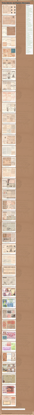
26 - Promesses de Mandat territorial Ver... (8, 264)
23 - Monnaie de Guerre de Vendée (29, 33)
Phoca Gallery (23, 407)
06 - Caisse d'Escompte (29, 11)
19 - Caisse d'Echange (6, 188)
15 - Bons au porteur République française (29, 24)
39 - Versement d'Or (5, 405)
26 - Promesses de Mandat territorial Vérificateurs (28, 37)
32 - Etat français (28, 44)
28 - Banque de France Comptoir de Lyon (29, 40)
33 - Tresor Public (5, 340)
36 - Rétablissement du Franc (29, 48)
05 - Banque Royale (28, 10)
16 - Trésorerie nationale (29, 25)
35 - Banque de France (29, 47)
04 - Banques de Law (29, 9)
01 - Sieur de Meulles (6, 14)
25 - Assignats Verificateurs (6, 253)
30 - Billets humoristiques (6, 307)
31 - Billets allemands (6, 318)
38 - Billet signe (5, 394)
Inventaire (27, 6)
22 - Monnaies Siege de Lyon (7, 220)
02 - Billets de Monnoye (6, 25)
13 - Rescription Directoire (28, 21)
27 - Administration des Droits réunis (29, 39)
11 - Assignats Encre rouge (6, 101)
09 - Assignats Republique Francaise (7, 79)
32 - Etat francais (5, 329)
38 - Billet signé (28, 51)
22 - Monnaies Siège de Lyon (29, 31)
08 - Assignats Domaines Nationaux (7, 68)
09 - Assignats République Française (29, 14)
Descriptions (27, 52)
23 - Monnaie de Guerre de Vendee (7, 231)
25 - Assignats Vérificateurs (28, 35)
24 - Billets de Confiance (6, 242)
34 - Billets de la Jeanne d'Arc (7, 351)
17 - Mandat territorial (6, 166)
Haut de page (31, 413)
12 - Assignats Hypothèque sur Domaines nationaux (28, 19)
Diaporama (27, 7)
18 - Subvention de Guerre (6, 177)
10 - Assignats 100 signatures (7, 90)
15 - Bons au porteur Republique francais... (8, 144)
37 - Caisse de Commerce (6, 383)
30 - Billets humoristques (29, 42)
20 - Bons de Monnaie (29, 29)
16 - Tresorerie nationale (6, 155)
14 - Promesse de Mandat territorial (28, 22)
